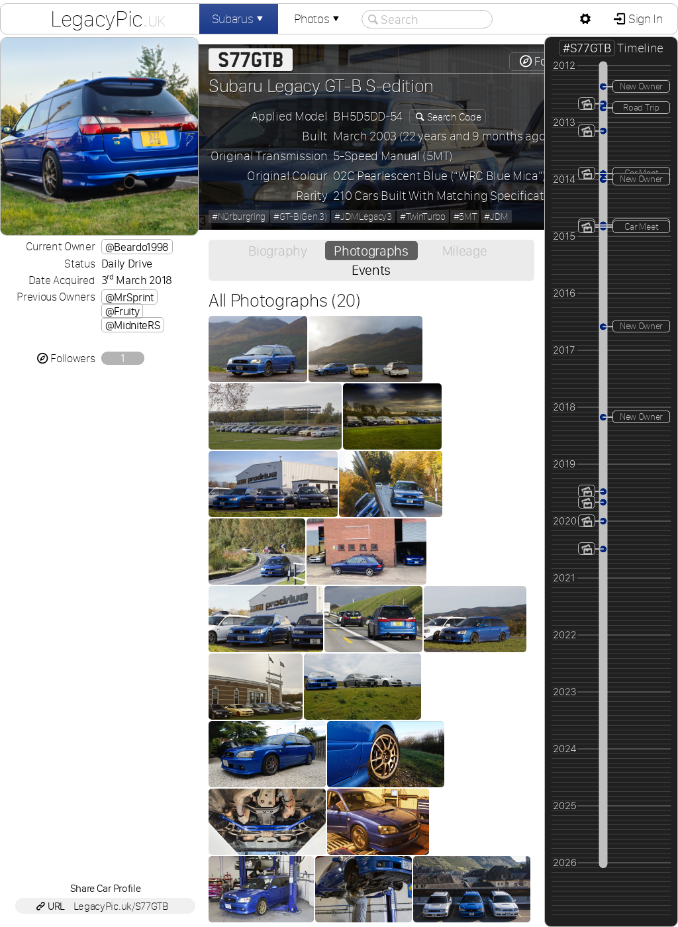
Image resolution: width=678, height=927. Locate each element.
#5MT (465, 216)
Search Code (453, 117)
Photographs (371, 250)
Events (371, 270)
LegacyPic (108, 18)
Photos (318, 18)
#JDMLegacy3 (362, 216)
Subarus (239, 18)
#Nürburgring (239, 216)
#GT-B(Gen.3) (299, 216)
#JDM (496, 216)
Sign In (644, 18)
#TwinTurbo (423, 216)
